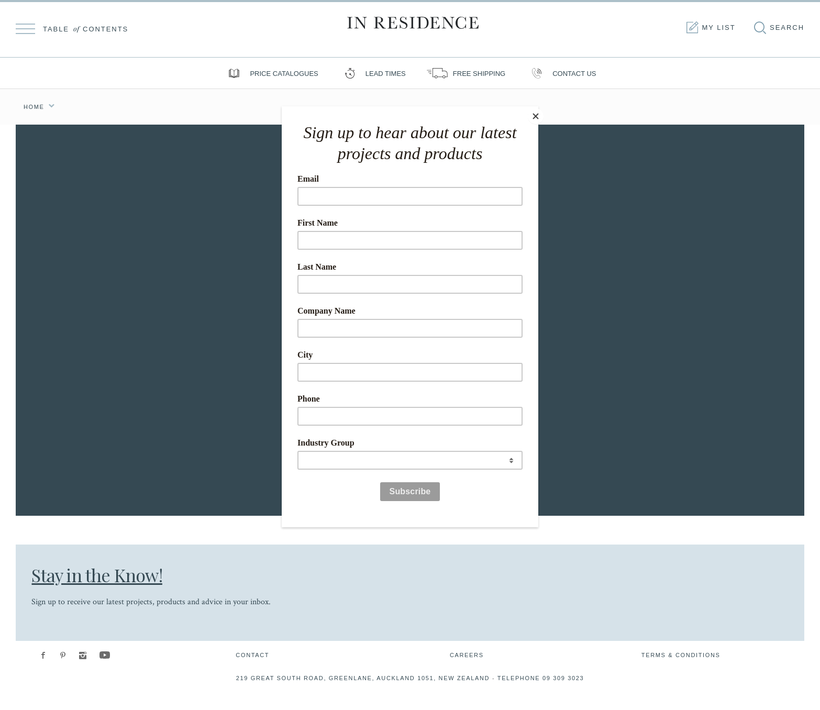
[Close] (536, 109)
